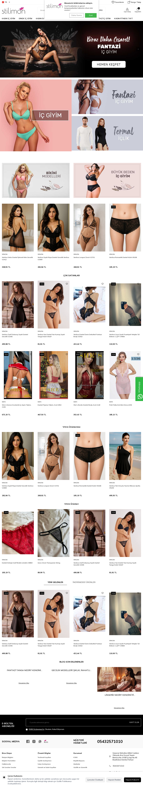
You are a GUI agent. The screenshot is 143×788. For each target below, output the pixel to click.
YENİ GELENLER (55, 582)
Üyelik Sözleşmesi (44, 761)
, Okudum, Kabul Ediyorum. (45, 729)
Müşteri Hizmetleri (8, 761)
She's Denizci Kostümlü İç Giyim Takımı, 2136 (16, 406)
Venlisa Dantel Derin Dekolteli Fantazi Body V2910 (87, 335)
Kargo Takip (134, 2)
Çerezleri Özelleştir (95, 780)
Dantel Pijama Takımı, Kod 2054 (49, 405)
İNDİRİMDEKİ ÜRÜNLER (84, 582)
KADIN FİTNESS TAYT (123, 18)
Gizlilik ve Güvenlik (80, 767)
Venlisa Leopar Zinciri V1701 (84, 257)
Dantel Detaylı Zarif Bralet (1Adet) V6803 (17, 563)
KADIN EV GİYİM (43, 18)
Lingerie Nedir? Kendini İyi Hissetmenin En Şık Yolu (119, 695)
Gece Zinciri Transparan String (49, 563)
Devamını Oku (24, 683)
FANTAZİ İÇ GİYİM (102, 18)
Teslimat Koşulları (44, 757)
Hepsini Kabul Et (132, 780)
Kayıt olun (134, 722)
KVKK (75, 757)
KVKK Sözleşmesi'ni (36, 729)
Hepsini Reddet (114, 780)
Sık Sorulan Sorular (9, 767)
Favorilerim (118, 2)
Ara (99, 10)
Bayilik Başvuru (79, 761)
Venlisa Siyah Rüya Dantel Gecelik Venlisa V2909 (53, 258)
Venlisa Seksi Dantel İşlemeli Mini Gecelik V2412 (17, 258)
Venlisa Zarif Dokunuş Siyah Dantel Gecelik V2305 (15, 335)
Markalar (76, 764)
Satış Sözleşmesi (44, 764)
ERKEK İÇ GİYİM (25, 18)
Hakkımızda (6, 764)
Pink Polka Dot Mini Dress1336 (120, 405)
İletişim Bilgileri (7, 757)
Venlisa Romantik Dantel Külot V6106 (123, 257)
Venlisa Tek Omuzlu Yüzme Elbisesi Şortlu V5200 (124, 487)
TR (6, 2)
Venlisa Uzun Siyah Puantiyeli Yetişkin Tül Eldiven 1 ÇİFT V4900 (124, 335)
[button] (133, 49)
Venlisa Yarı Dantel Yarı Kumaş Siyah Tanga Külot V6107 (51, 335)
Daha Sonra (76, 15)
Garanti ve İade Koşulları (47, 767)
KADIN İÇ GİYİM (8, 18)
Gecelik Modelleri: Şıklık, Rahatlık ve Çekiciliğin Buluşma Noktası (71, 670)
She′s (4, 402)
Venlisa (4, 254)
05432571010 (110, 741)
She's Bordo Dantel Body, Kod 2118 (86, 405)
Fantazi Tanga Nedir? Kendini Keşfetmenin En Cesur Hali (24, 670)
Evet (91, 15)
